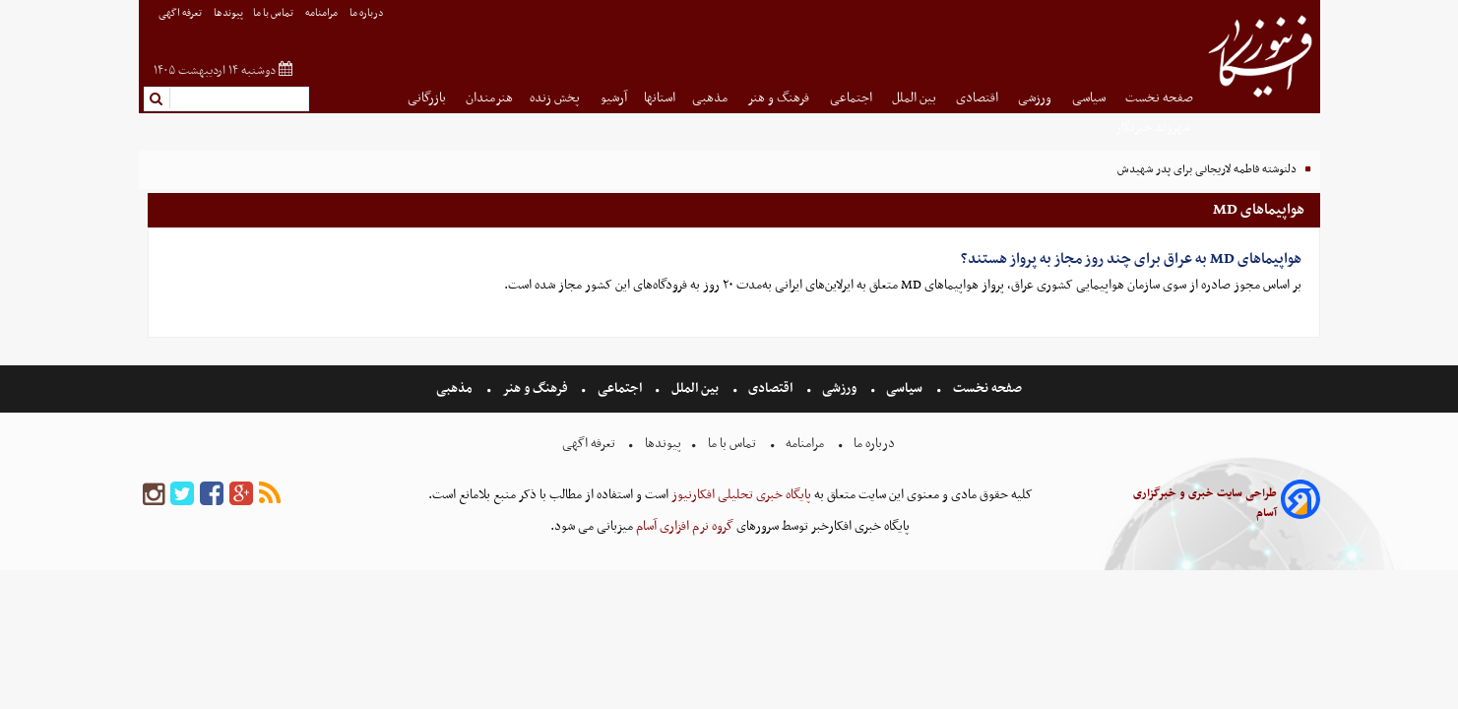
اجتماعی (852, 98)
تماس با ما (274, 13)
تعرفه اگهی (181, 13)
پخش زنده (556, 98)
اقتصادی (978, 98)
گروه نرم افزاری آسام (683, 526)
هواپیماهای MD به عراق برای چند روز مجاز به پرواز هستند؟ (1131, 259)
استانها (659, 98)
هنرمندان (489, 98)
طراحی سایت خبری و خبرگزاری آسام (1205, 503)
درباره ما (367, 13)
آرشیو (614, 98)
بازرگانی (428, 98)
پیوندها (228, 13)
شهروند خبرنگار (1154, 127)
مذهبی (711, 98)
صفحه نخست (1159, 98)
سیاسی (1090, 98)
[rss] (270, 495)
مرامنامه (322, 13)
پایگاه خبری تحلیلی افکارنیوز (739, 494)
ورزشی (1036, 98)
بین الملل (915, 98)
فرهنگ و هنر (779, 98)
